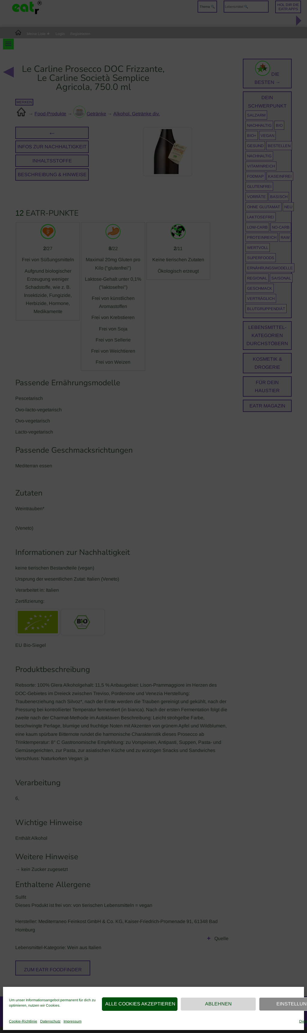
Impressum (73, 1021)
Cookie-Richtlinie (23, 1021)
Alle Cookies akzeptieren (140, 1003)
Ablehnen (218, 1003)
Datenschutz (50, 1021)
